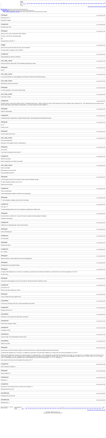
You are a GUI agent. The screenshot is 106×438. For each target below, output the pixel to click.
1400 (37, 3)
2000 (96, 3)
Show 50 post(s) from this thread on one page (97, 6)
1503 (71, 3)
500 (27, 3)
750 (29, 3)
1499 (61, 3)
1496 (54, 3)
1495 (51, 3)
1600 (91, 3)
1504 (74, 3)
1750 (94, 3)
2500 (101, 3)
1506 (79, 3)
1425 (39, 3)
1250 (34, 3)
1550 (86, 3)
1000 (32, 3)
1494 (49, 3)
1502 (69, 3)
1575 (89, 3)
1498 (59, 3)
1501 (66, 3)
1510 (81, 3)
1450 (42, 3)
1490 (47, 3)
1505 (76, 3)
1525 (84, 3)
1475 (44, 3)
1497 (56, 3)
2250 (99, 3)
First (24, 3)
